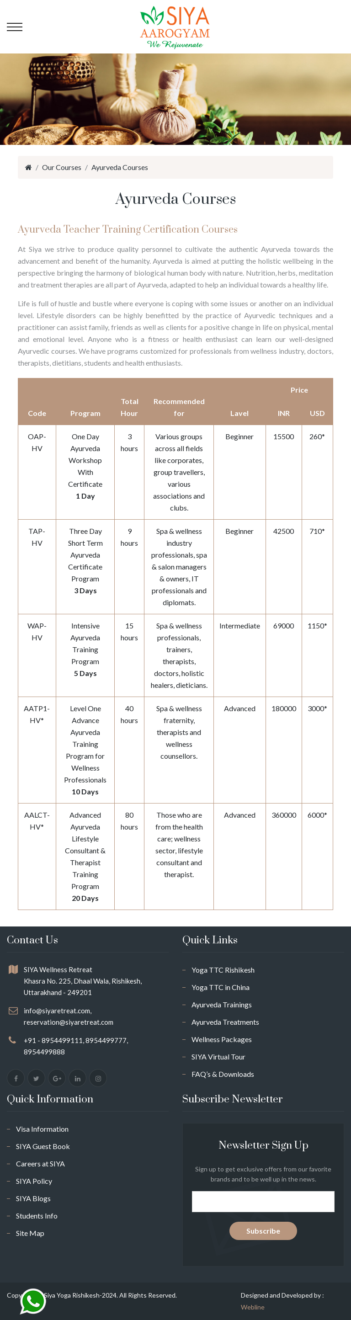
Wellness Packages (221, 1039)
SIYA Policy (34, 1180)
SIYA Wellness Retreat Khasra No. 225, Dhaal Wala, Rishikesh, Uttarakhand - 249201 (83, 980)
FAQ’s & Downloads (222, 1074)
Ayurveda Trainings (221, 1004)
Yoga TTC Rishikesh (223, 969)
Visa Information (42, 1128)
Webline (253, 1307)
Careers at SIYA (40, 1163)
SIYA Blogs (33, 1198)
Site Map (30, 1233)
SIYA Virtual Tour (218, 1056)
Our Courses (61, 167)
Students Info (37, 1215)
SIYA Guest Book (43, 1146)
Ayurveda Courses (119, 167)
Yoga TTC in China (220, 987)
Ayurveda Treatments (225, 1021)
